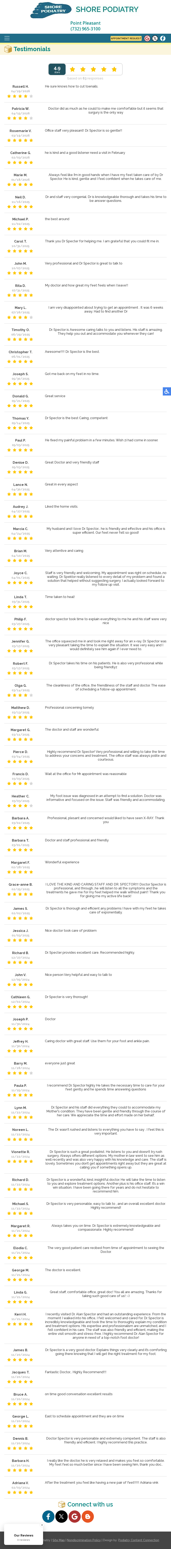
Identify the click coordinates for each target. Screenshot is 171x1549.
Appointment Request (126, 38)
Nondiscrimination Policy (84, 1540)
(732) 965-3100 (85, 29)
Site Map (58, 1540)
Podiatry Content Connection (138, 1540)
